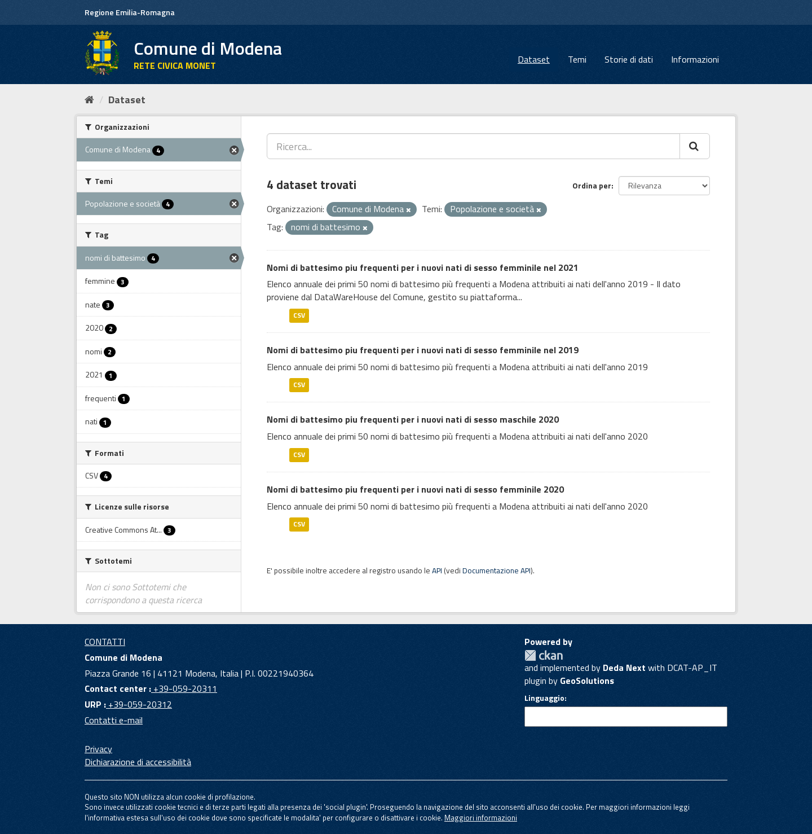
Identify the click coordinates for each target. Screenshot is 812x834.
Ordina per (591, 185)
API (437, 570)
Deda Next (624, 667)
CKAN (543, 655)
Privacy (98, 749)
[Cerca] (694, 146)
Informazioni (695, 59)
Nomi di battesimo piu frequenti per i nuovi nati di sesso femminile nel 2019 (423, 350)
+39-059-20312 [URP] (139, 704)
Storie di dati (628, 59)
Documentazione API (496, 570)
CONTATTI (105, 641)
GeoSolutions (587, 680)
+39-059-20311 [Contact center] (184, 688)
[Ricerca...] (473, 146)
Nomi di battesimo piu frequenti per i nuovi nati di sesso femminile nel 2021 (423, 267)
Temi (577, 59)
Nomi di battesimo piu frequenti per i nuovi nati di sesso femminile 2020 (415, 489)
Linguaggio (544, 698)
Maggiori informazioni (480, 817)
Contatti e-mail (114, 720)
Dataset (534, 59)
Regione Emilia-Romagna (130, 12)
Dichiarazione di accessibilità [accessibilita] (138, 762)
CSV (299, 315)
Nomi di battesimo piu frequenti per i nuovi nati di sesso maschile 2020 (413, 419)
